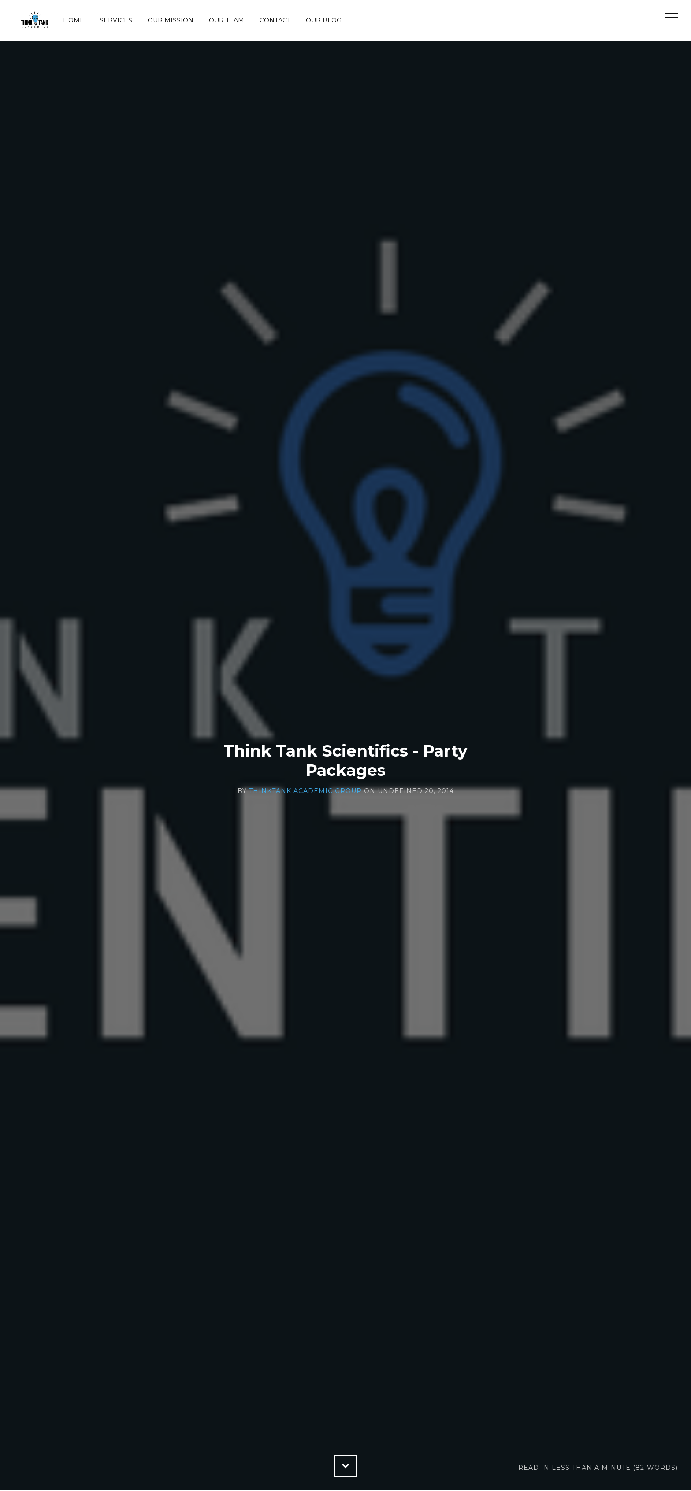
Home (73, 20)
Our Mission (170, 20)
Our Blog (324, 20)
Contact (275, 20)
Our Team (226, 20)
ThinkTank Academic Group (305, 791)
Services (116, 20)
